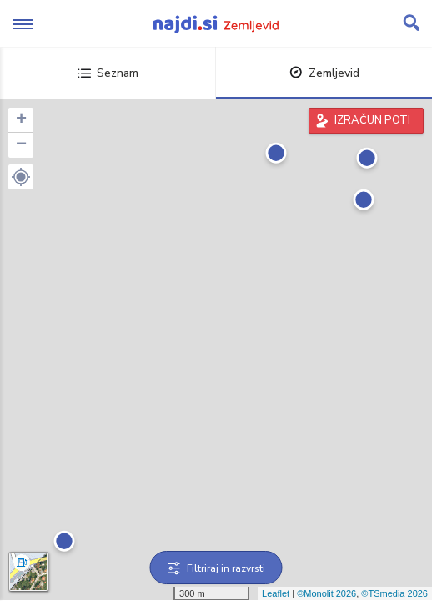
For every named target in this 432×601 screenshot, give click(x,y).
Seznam (108, 73)
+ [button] (21, 120)
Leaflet (275, 593)
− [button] (21, 145)
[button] (20, 176)
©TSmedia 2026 (394, 593)
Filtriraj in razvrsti (216, 568)
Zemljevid (324, 73)
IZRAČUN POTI (372, 120)
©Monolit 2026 (326, 593)
